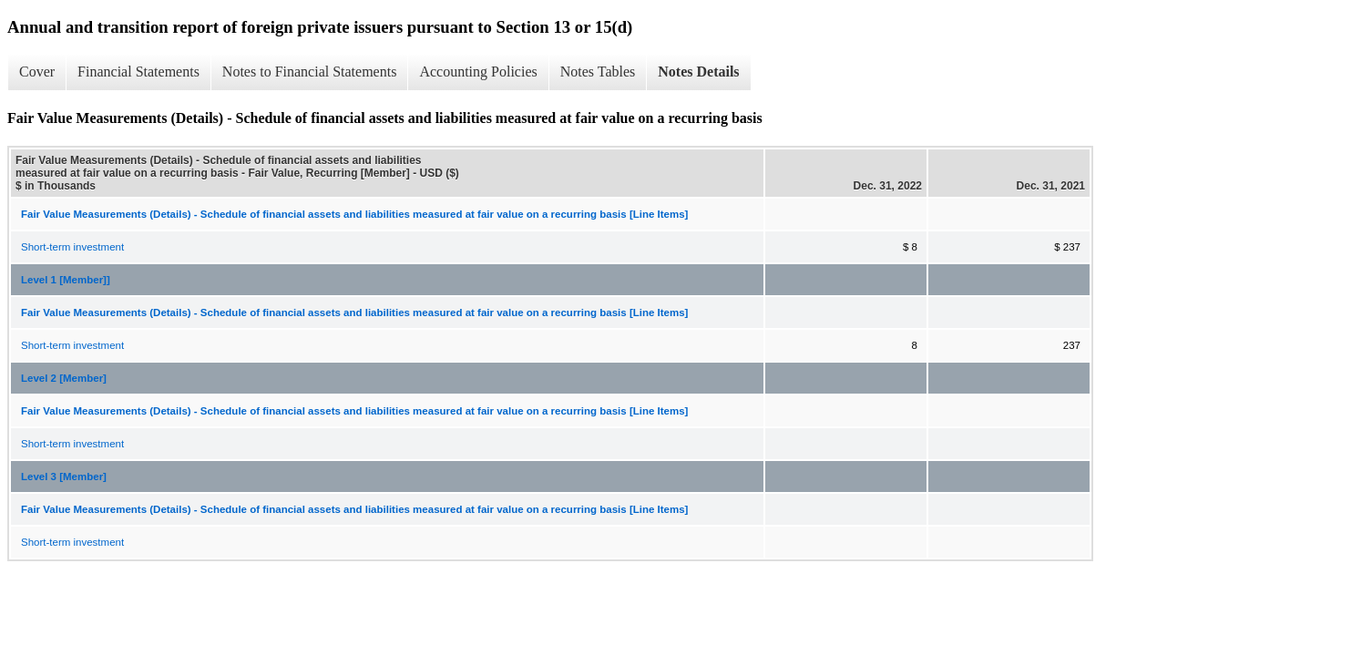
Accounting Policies (478, 71)
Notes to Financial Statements (309, 71)
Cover (37, 71)
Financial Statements (138, 71)
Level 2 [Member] (64, 378)
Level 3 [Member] (64, 476)
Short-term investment (72, 246)
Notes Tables (598, 71)
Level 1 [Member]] (65, 279)
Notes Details (698, 71)
